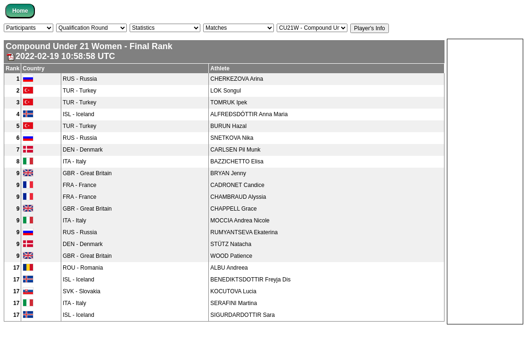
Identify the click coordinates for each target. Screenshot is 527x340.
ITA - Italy (74, 161)
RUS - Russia (80, 79)
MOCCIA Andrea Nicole (239, 220)
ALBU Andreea (228, 267)
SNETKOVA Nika (231, 138)
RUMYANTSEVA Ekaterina (244, 232)
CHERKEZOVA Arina (236, 79)
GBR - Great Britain (87, 173)
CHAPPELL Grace (233, 208)
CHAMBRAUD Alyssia (238, 197)
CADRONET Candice (237, 185)
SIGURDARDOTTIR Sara (242, 315)
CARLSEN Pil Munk (235, 149)
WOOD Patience (231, 256)
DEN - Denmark (83, 149)
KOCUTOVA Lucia (233, 291)
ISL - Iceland (78, 114)
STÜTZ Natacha (230, 244)
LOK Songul (225, 90)
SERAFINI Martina (233, 303)
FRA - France (79, 185)
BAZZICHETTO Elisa (236, 161)
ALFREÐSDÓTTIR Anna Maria (249, 114)
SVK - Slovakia (81, 291)
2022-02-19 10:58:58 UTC (60, 56)
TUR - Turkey (79, 90)
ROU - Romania (83, 267)
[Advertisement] (485, 181)
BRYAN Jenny (228, 173)
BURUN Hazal (228, 126)
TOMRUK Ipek (228, 102)
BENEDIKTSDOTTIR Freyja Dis (250, 279)
